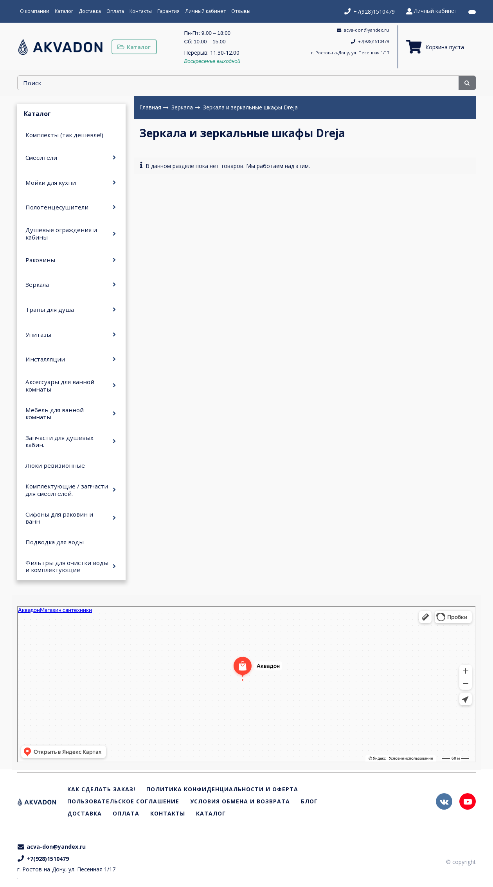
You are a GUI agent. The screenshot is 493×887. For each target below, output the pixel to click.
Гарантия (168, 11)
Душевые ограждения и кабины (61, 233)
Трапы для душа (49, 309)
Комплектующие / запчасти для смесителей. (66, 490)
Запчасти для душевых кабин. (59, 441)
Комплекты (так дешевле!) (64, 134)
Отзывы (240, 11)
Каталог (64, 11)
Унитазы (38, 334)
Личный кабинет (205, 11)
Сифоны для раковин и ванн (59, 518)
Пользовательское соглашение (123, 801)
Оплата (115, 11)
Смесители (41, 157)
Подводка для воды (54, 541)
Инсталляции (45, 359)
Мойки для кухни (50, 182)
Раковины (40, 259)
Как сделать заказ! (101, 789)
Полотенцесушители (56, 207)
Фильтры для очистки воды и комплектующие (66, 566)
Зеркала (37, 284)
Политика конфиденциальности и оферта (222, 789)
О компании (34, 11)
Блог (309, 801)
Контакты (141, 11)
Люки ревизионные (55, 465)
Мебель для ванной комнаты (54, 413)
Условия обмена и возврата (240, 801)
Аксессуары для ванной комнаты (59, 385)
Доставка (90, 11)
